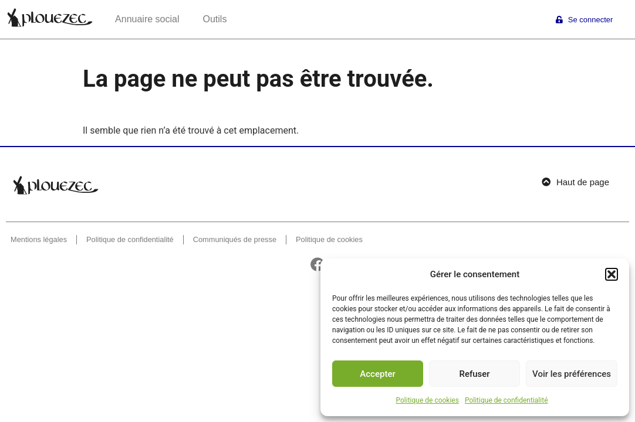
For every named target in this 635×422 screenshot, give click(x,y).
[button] (611, 274)
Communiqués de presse (234, 239)
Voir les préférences (571, 374)
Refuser (474, 374)
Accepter (377, 374)
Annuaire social (147, 19)
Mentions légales (39, 239)
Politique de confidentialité (506, 400)
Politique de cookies (427, 400)
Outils (214, 19)
